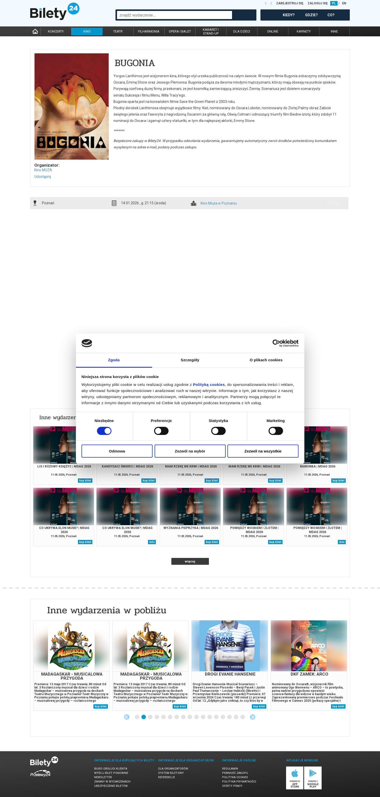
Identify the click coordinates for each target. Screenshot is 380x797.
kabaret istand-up (211, 31)
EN (344, 3)
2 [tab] (143, 717)
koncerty (56, 31)
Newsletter (103, 777)
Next (252, 717)
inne (334, 31)
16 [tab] (236, 717)
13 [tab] (216, 717)
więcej (190, 561)
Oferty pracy (232, 786)
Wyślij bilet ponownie (111, 773)
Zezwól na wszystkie (263, 451)
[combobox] (174, 15)
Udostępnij (42, 177)
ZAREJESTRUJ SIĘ (289, 3)
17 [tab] (242, 717)
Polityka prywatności (239, 781)
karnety (304, 31)
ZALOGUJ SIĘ (318, 3)
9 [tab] (190, 717)
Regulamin (230, 768)
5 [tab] (163, 717)
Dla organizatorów (173, 768)
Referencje (166, 777)
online (272, 31)
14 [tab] (223, 717)
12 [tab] (209, 717)
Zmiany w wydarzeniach (112, 781)
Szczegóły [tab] (190, 360)
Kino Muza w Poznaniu (219, 203)
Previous (126, 717)
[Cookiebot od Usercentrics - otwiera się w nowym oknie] (276, 343)
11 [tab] (203, 717)
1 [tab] (137, 717)
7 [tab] (176, 717)
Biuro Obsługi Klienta (110, 768)
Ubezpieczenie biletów (111, 786)
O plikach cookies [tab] (266, 360)
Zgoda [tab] (114, 360)
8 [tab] (183, 717)
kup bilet (85, 480)
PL (334, 3)
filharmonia (148, 31)
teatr (118, 31)
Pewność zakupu (235, 773)
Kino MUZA (43, 170)
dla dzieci (241, 31)
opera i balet (180, 31)
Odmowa (117, 451)
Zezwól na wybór (190, 451)
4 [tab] (157, 717)
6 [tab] (170, 717)
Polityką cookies (209, 384)
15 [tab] (229, 717)
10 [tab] (196, 717)
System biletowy (171, 773)
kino (87, 31)
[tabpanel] (71, 665)
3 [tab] (150, 717)
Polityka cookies (235, 777)
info (333, 203)
